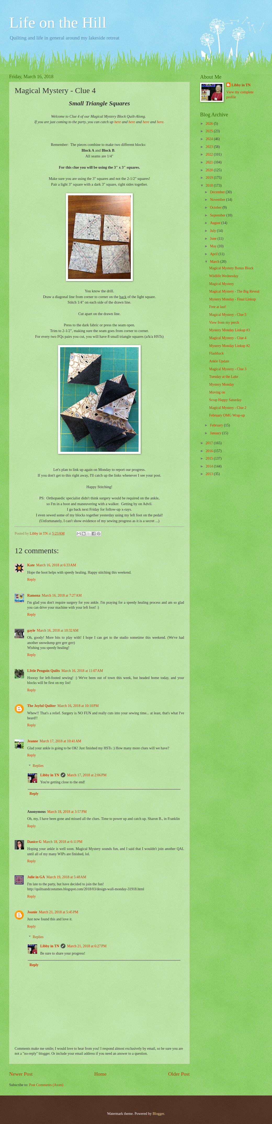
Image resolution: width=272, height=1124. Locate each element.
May (214, 246)
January (216, 433)
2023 (210, 147)
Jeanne (32, 741)
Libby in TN (49, 775)
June (214, 239)
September (218, 215)
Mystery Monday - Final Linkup (232, 299)
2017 (210, 443)
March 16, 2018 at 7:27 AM (62, 595)
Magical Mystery (221, 284)
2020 (210, 170)
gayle (31, 630)
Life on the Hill (57, 22)
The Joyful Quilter (41, 706)
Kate (31, 565)
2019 (210, 178)
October (216, 207)
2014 (210, 466)
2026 (210, 123)
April (214, 254)
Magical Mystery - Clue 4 (227, 338)
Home (100, 1074)
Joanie (32, 912)
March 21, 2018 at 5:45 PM (58, 912)
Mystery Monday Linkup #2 (229, 346)
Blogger (158, 1114)
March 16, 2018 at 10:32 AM (57, 630)
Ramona (33, 595)
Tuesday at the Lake (223, 377)
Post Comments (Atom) (46, 1085)
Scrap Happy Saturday (225, 400)
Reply (31, 579)
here (117, 122)
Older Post (179, 1074)
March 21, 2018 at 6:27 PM (86, 946)
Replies (38, 766)
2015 (210, 458)
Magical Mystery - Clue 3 (227, 369)
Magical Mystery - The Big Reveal (234, 291)
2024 (210, 139)
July (213, 231)
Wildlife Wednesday (223, 276)
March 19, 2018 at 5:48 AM (66, 877)
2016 (210, 451)
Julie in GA (36, 877)
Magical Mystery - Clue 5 (227, 315)
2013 (210, 474)
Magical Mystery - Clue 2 (227, 408)
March (215, 262)
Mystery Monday (221, 384)
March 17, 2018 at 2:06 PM (86, 775)
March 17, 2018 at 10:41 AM (60, 741)
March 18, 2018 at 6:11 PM (62, 842)
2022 (210, 154)
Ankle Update (219, 361)
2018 (210, 185)
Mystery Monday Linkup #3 (229, 330)
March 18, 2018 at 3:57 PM (67, 812)
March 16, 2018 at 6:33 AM (56, 565)
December (218, 192)
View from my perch (224, 322)
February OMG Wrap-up (227, 415)
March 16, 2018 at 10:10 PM (78, 706)
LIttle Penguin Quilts (43, 671)
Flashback (216, 353)
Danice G (34, 842)
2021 (210, 162)
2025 (210, 131)
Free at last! (217, 307)
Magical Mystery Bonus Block (231, 268)
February (217, 425)
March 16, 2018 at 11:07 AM (82, 671)
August (215, 223)
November (218, 200)
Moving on (217, 392)
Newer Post (21, 1074)
